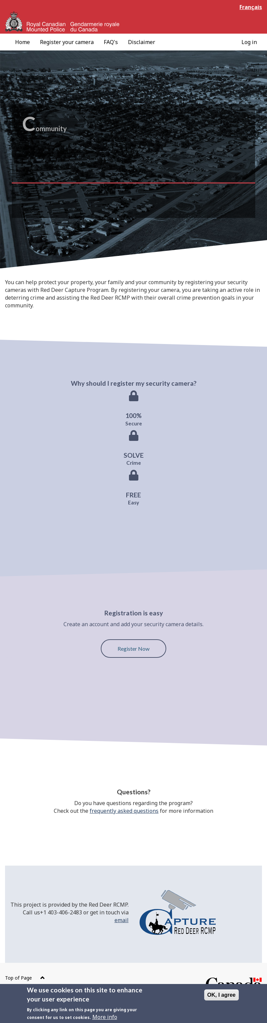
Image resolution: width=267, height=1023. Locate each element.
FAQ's (111, 42)
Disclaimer (141, 42)
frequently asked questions (124, 810)
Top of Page (25, 978)
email (122, 920)
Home (22, 42)
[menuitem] (22, 42)
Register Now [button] (133, 648)
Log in (249, 42)
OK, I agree (221, 997)
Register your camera (67, 42)
